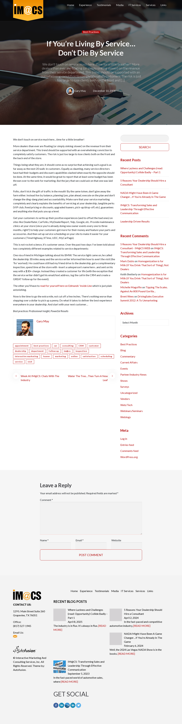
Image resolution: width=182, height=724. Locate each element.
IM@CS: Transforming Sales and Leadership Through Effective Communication (138, 209)
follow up (54, 351)
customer (94, 345)
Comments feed (129, 450)
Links (163, 4)
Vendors (125, 398)
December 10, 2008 (104, 90)
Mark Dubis (127, 261)
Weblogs (125, 417)
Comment (46, 499)
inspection (81, 351)
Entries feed (127, 444)
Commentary (127, 356)
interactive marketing (26, 356)
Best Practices (91, 32)
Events (124, 368)
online (74, 356)
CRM (81, 345)
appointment (22, 345)
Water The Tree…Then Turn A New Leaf (88, 378)
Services (150, 4)
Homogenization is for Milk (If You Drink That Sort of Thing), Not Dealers (144, 265)
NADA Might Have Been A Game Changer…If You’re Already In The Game (143, 194)
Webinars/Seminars (131, 410)
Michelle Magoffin (131, 287)
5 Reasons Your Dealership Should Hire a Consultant (143, 182)
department (37, 351)
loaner (46, 356)
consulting (68, 345)
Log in (123, 438)
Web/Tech (126, 404)
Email (80, 540)
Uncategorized (128, 392)
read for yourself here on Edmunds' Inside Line (66, 285)
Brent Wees (127, 296)
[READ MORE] (141, 625)
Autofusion (19, 669)
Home (70, 4)
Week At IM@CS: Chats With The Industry (40, 378)
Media (119, 4)
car (55, 345)
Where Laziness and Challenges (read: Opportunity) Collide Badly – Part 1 (141, 170)
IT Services (134, 4)
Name (44, 540)
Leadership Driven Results (135, 221)
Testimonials (104, 4)
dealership (20, 351)
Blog (123, 350)
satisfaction (89, 356)
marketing (60, 356)
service (19, 361)
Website (116, 540)
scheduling (106, 356)
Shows (124, 380)
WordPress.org (129, 457)
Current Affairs (129, 362)
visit (30, 361)
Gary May (80, 90)
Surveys (124, 386)
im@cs (67, 351)
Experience (85, 4)
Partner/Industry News (133, 374)
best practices (41, 345)
